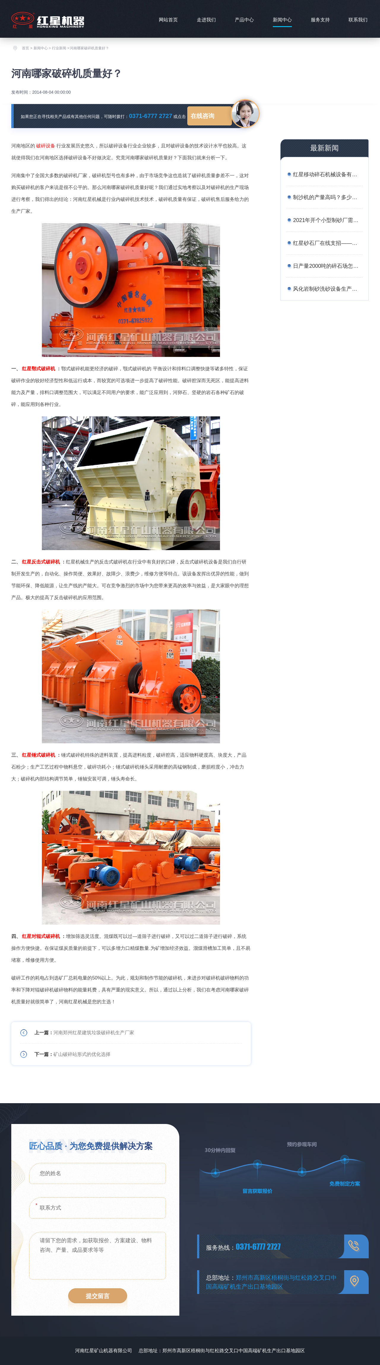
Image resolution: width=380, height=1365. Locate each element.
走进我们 (206, 19)
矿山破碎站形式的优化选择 (81, 1054)
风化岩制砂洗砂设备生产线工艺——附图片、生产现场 (327, 289)
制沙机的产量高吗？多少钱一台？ (327, 197)
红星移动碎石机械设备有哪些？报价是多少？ (327, 174)
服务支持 (320, 19)
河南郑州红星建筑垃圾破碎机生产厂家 (93, 1032)
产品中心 (244, 19)
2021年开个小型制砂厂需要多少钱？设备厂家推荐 (327, 220)
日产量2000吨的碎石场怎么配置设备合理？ (327, 266)
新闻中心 (282, 19)
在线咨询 (202, 116)
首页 (25, 48)
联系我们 (358, 19)
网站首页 (168, 19)
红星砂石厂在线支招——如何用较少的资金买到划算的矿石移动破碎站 (327, 243)
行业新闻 (59, 48)
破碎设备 (45, 145)
